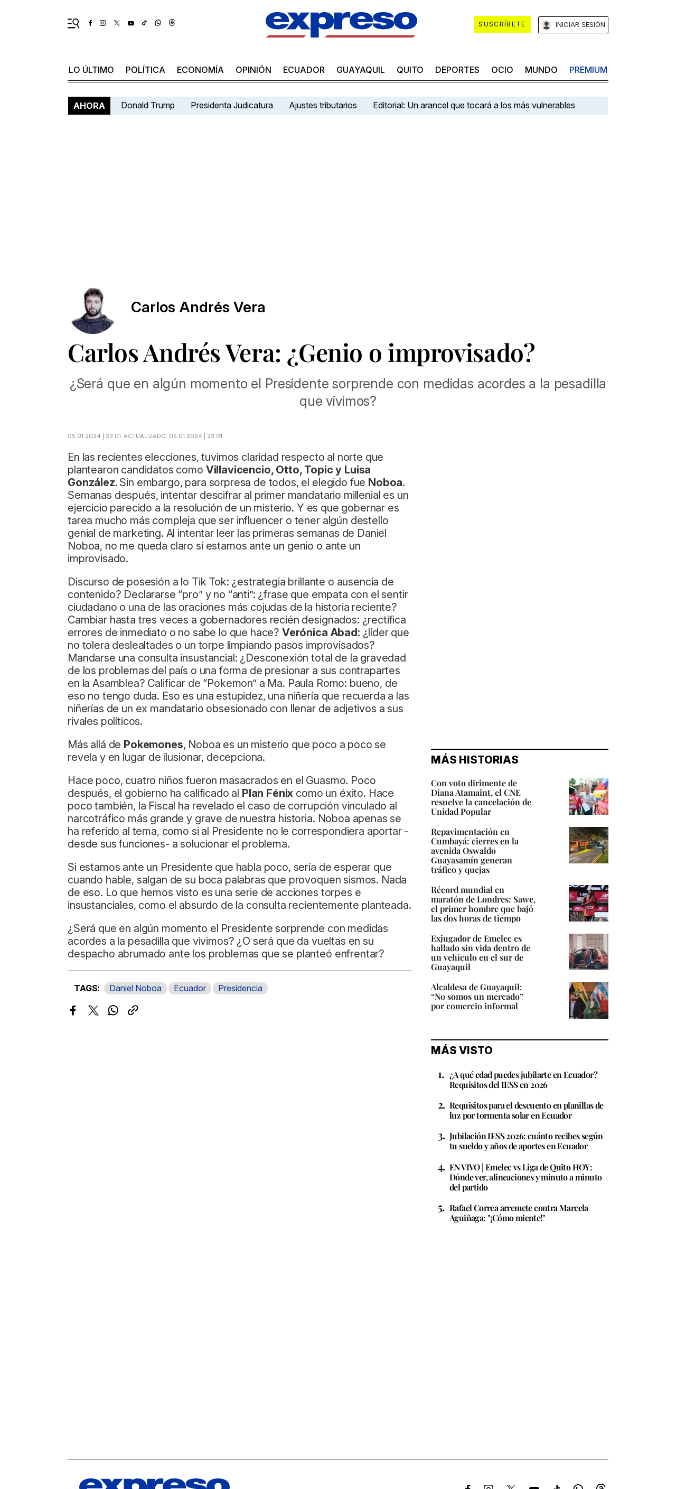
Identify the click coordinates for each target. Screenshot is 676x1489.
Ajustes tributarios (323, 105)
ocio (502, 70)
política (145, 70)
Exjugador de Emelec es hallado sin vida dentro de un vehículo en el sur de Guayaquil (480, 952)
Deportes (457, 70)
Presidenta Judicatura (232, 105)
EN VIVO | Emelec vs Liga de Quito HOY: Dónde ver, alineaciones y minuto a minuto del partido (525, 1177)
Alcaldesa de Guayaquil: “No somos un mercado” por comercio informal (477, 996)
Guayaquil (360, 70)
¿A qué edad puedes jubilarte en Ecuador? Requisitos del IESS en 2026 (523, 1079)
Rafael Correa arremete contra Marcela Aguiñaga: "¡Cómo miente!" (518, 1212)
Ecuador (304, 70)
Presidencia (240, 988)
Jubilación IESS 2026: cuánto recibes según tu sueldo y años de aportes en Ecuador (526, 1140)
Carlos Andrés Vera (198, 307)
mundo (541, 70)
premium (588, 70)
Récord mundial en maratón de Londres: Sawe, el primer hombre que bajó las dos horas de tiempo (483, 904)
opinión (253, 70)
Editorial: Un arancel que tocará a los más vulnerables (474, 105)
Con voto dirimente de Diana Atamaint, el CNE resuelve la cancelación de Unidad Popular (481, 797)
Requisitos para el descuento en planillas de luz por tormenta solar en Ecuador (526, 1110)
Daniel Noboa (135, 988)
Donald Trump (148, 105)
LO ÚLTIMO (91, 70)
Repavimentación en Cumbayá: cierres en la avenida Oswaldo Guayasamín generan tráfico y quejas (475, 850)
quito (410, 70)
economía (200, 70)
